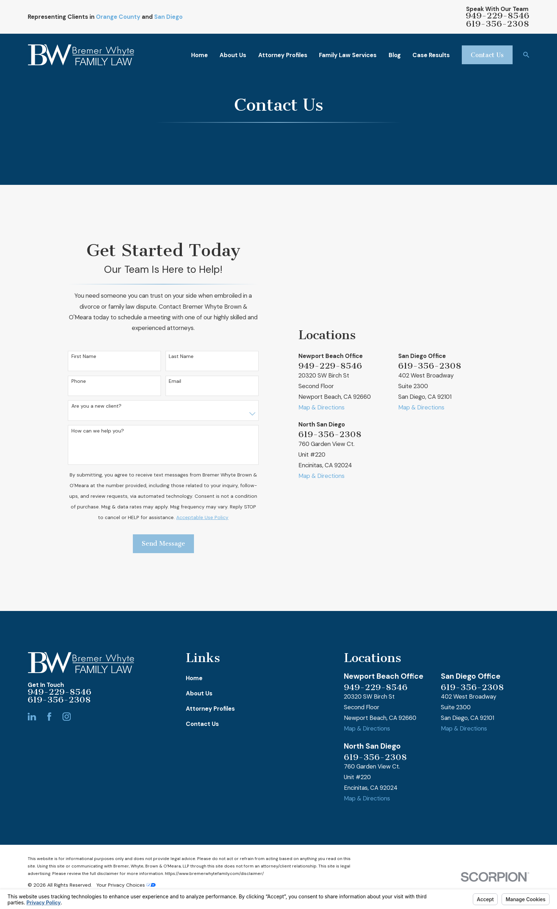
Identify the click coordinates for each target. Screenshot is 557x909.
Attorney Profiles (210, 708)
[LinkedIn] (32, 716)
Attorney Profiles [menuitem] (282, 55)
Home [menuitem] (199, 55)
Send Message (163, 543)
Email (175, 381)
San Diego (168, 17)
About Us (199, 693)
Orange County (118, 17)
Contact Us (487, 55)
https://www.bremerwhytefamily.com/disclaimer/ (214, 873)
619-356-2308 (497, 24)
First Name (83, 356)
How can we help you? (97, 431)
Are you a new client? (96, 406)
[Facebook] (49, 716)
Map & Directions (321, 407)
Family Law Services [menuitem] (348, 55)
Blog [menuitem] (395, 55)
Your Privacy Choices (126, 885)
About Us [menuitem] (233, 55)
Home (194, 678)
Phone (78, 381)
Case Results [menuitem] (431, 55)
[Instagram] (67, 716)
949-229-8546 (497, 16)
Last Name (181, 356)
